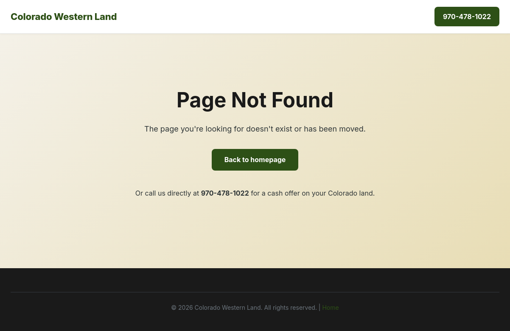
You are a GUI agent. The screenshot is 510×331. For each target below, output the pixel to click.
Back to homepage (255, 159)
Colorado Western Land (64, 16)
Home (330, 307)
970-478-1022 (467, 16)
